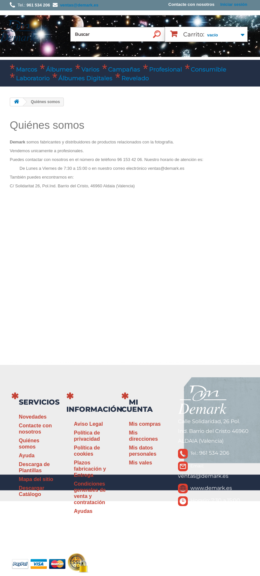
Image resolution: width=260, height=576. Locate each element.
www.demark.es (211, 488)
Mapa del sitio (36, 479)
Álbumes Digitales (85, 78)
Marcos (26, 69)
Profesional (165, 69)
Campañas (124, 69)
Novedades (33, 417)
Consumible (208, 69)
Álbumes (59, 69)
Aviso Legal (88, 424)
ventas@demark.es (203, 476)
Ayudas (83, 511)
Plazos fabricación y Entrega (90, 469)
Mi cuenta (137, 406)
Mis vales (140, 462)
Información (94, 409)
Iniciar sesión (233, 4)
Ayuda (26, 455)
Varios (90, 69)
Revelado (135, 78)
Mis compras (145, 424)
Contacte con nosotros (191, 4)
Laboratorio (32, 78)
